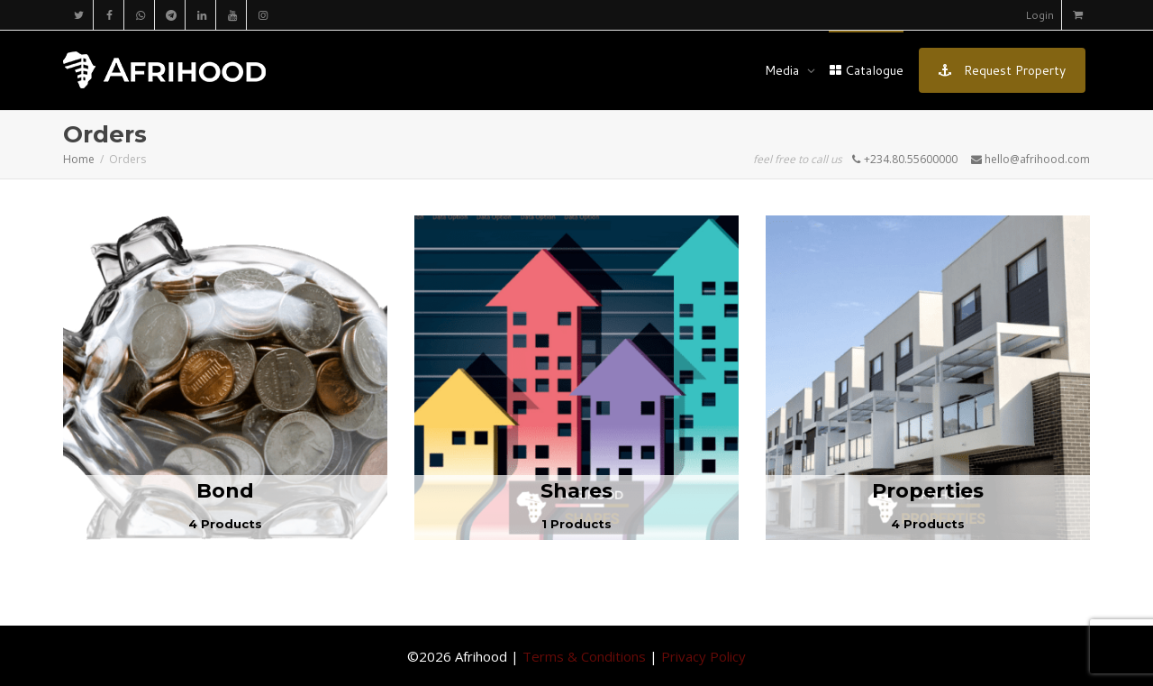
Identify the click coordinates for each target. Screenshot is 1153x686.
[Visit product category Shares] (576, 377)
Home (79, 159)
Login (1039, 15)
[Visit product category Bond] (225, 377)
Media (784, 70)
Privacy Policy (703, 656)
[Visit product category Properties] (928, 377)
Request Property (1002, 70)
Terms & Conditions (584, 656)
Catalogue (866, 70)
